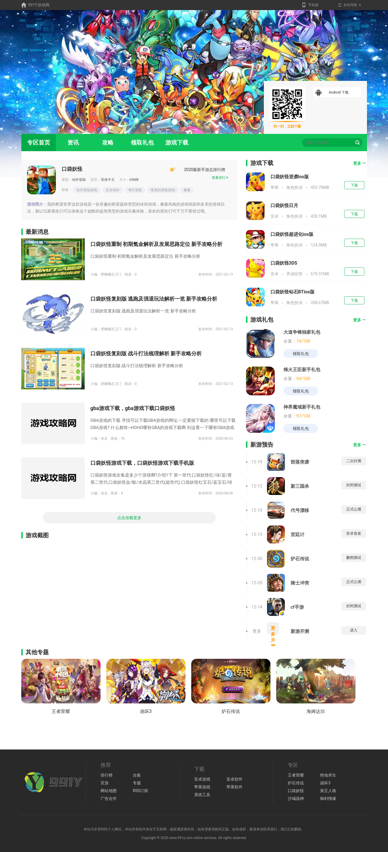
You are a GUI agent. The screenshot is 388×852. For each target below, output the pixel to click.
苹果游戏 (202, 787)
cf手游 (297, 607)
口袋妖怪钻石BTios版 (292, 292)
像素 (186, 190)
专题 (137, 783)
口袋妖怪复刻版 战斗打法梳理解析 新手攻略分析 (146, 353)
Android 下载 (332, 92)
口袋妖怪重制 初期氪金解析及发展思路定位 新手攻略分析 (156, 244)
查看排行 (220, 178)
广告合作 (109, 798)
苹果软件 (234, 787)
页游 (105, 783)
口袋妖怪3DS (283, 263)
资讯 (73, 142)
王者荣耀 (61, 711)
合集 (137, 775)
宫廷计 (297, 534)
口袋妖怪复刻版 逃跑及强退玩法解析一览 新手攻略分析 (153, 299)
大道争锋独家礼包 (301, 332)
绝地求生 (328, 775)
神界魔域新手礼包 (301, 407)
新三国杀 (300, 486)
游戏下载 (176, 142)
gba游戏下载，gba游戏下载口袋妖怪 (132, 408)
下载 (354, 185)
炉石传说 (300, 558)
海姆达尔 (315, 711)
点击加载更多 (129, 517)
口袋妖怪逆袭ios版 (289, 176)
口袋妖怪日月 (284, 205)
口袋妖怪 (72, 169)
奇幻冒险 (135, 190)
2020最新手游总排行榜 (197, 169)
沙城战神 (296, 798)
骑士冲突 (300, 583)
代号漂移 (300, 510)
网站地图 (109, 790)
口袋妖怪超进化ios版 (291, 234)
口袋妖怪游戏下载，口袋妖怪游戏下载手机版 (142, 463)
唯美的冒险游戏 (163, 190)
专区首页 (38, 142)
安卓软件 (234, 779)
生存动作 (113, 190)
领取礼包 (142, 142)
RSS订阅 (140, 790)
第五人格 (328, 790)
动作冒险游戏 (86, 190)
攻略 (107, 142)
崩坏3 (146, 711)
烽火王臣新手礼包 (301, 369)
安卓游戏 (202, 779)
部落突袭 (300, 462)
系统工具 (202, 794)
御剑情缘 (328, 798)
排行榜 (107, 775)
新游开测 (300, 631)
